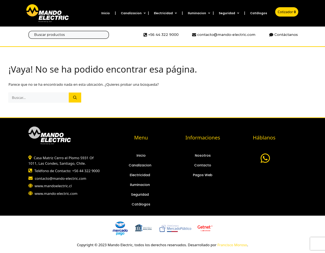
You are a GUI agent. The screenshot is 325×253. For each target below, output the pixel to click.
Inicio (105, 13)
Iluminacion (199, 13)
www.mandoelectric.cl (53, 185)
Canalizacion (133, 13)
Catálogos (258, 13)
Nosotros (203, 155)
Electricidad (165, 13)
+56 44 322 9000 (86, 170)
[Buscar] (75, 98)
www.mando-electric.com (56, 193)
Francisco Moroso (232, 244)
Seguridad (229, 13)
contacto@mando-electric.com (60, 178)
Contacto (202, 165)
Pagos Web (202, 175)
